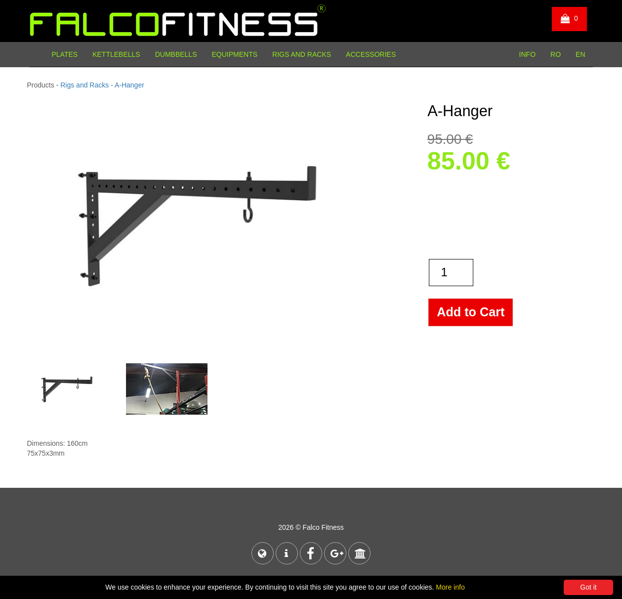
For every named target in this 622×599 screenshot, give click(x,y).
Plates (65, 54)
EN (580, 54)
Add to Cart (470, 312)
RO (555, 54)
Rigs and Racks (301, 54)
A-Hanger (129, 85)
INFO (527, 54)
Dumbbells (176, 54)
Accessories (371, 54)
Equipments (234, 54)
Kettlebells (116, 54)
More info (450, 587)
